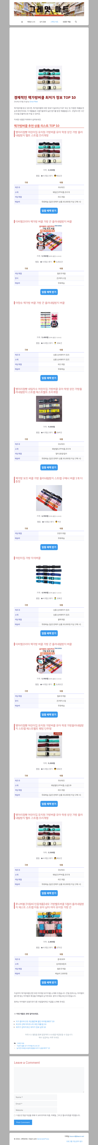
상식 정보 (43, 22)
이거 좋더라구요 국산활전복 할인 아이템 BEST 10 (35, 1021)
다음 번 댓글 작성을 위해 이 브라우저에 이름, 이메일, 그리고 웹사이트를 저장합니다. (48, 1115)
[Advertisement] (49, 49)
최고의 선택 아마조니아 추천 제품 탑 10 (31, 1024)
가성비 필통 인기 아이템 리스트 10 (28, 1046)
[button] (76, 21)
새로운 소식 (31, 22)
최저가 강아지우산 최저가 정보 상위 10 (31, 1027)
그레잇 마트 (54, 22)
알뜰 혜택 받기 (49, 211)
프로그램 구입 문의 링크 (74, 1141)
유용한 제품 (67, 22)
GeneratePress (43, 1139)
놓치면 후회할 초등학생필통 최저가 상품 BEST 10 (33, 1048)
